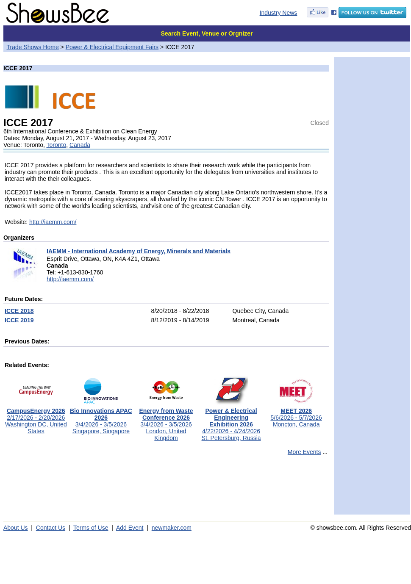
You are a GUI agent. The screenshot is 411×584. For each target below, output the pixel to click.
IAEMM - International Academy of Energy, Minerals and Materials (138, 251)
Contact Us (50, 527)
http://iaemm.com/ (52, 222)
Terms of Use (90, 527)
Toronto (56, 144)
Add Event (130, 527)
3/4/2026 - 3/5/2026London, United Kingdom (166, 421)
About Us (15, 527)
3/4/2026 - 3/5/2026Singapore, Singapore (101, 418)
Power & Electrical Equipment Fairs (112, 47)
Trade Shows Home (33, 47)
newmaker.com (172, 527)
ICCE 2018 (19, 310)
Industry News (278, 12)
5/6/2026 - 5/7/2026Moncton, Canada (296, 415)
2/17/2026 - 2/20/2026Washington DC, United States (36, 418)
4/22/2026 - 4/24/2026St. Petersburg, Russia (231, 421)
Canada (79, 144)
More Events (304, 451)
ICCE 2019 (19, 320)
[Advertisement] (166, 489)
